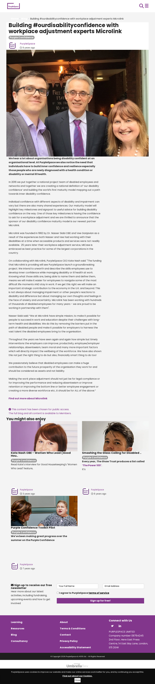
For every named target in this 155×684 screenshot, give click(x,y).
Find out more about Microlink (28, 398)
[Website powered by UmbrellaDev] (77, 667)
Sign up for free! (100, 600)
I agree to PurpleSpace (83, 593)
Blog (24, 18)
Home (14, 18)
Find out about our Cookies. (77, 675)
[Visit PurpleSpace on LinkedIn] (120, 626)
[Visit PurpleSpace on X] (112, 626)
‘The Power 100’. (92, 465)
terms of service (99, 593)
